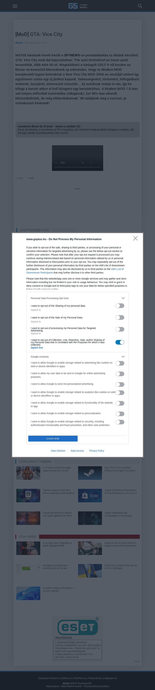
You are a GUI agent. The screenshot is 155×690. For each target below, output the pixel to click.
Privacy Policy (96, 450)
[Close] (136, 239)
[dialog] (77, 345)
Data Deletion (58, 450)
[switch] (119, 305)
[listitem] (77, 298)
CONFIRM (53, 438)
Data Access (77, 450)
